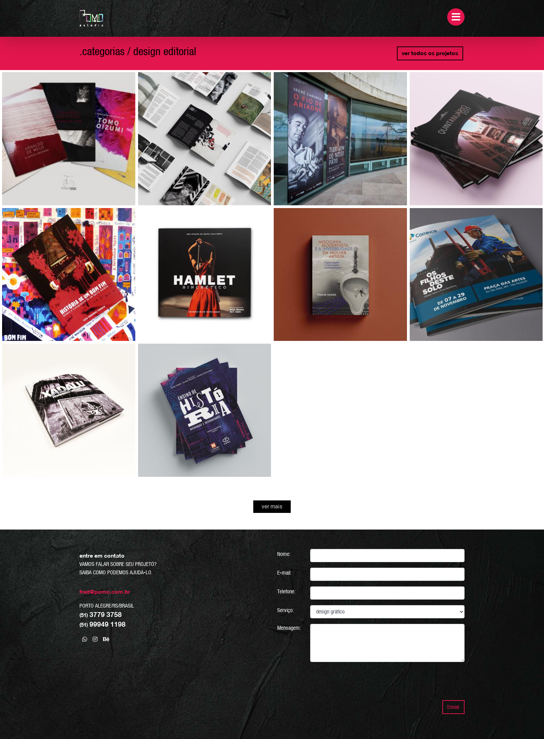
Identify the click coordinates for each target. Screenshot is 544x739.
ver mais (272, 506)
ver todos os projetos (430, 53)
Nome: (284, 554)
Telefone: (286, 591)
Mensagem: (289, 628)
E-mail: (284, 573)
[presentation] (412, 681)
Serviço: (285, 610)
